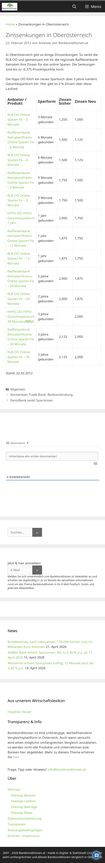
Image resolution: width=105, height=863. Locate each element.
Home (10, 24)
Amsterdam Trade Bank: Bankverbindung (41, 394)
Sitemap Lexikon (23, 801)
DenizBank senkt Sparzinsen (31, 400)
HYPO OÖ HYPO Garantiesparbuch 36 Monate (21, 317)
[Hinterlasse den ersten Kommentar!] (52, 456)
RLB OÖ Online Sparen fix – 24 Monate (18, 299)
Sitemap (14, 789)
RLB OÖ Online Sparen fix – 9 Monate (18, 200)
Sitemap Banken (23, 795)
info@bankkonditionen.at (67, 769)
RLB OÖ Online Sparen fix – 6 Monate (18, 160)
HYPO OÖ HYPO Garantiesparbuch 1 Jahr (21, 218)
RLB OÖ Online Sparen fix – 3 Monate (18, 119)
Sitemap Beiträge (24, 807)
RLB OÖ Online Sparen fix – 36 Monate (18, 357)
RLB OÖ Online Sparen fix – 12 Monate (18, 258)
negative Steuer (19, 711)
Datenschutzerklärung (24, 818)
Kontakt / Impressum (24, 836)
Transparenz (17, 824)
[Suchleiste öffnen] (74, 6)
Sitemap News (21, 812)
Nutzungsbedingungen (25, 830)
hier (15, 757)
